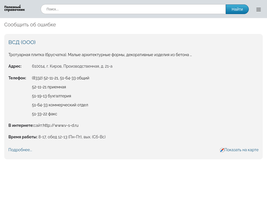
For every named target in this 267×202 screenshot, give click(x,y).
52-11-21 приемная (49, 87)
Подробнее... (20, 150)
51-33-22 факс (44, 114)
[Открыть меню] (258, 9)
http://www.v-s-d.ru (61, 125)
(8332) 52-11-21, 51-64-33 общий (60, 78)
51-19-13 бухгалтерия (51, 96)
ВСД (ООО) (22, 42)
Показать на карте (241, 150)
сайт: (38, 125)
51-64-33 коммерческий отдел (60, 105)
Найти (237, 9)
